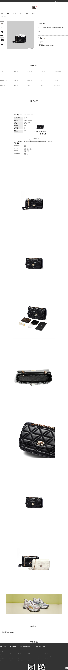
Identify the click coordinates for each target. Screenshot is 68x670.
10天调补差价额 (26, 646)
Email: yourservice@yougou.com (49, 656)
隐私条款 (1, 660)
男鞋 (14, 13)
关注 (9, 1)
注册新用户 (1, 656)
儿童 (27, 13)
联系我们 (38, 658)
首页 (2, 13)
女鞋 (8, 13)
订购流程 (10, 656)
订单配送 (10, 660)
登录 (47, 1)
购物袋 (57, 1)
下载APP (12, 1)
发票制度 (29, 660)
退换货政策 (30, 656)
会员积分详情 (2, 658)
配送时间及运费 (20, 660)
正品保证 (4, 646)
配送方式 (19, 658)
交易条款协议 (2, 654)
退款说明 (29, 658)
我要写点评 (11, 632)
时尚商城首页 (43, 45)
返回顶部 (66, 668)
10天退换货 (14, 646)
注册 (49, 1)
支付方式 (19, 656)
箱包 (33, 13)
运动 (21, 13)
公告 (60, 1)
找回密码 (38, 656)
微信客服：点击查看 (48, 658)
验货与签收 (11, 658)
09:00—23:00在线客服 (40, 646)
